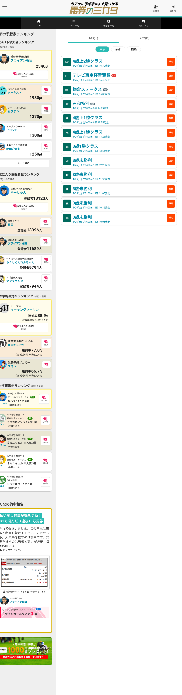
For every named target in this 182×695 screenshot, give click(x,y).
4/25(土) (93, 38)
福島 (134, 50)
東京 (102, 50)
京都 (118, 50)
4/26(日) (144, 38)
